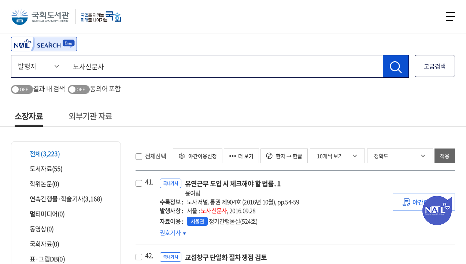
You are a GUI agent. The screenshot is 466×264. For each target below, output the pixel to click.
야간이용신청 (197, 156)
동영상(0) (37, 228)
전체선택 (155, 156)
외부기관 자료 (90, 116)
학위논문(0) (40, 183)
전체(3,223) (40, 153)
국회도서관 (40, 16)
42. (149, 255)
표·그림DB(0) (43, 258)
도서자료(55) (42, 168)
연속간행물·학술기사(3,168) (61, 198)
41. (149, 182)
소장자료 (29, 116)
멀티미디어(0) (43, 213)
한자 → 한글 (284, 156)
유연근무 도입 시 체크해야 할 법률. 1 (233, 188)
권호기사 (173, 232)
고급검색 (435, 66)
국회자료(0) (40, 243)
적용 (445, 156)
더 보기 (241, 156)
